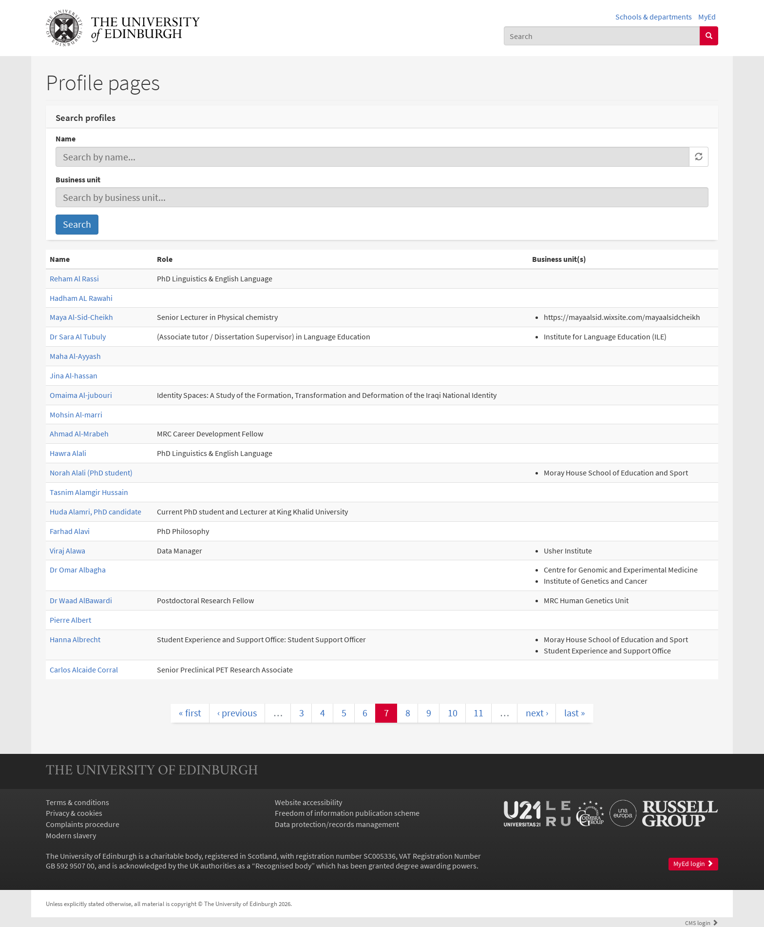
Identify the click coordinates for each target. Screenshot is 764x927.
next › (537, 713)
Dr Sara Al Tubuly (78, 336)
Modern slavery (71, 835)
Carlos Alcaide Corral (84, 669)
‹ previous (237, 713)
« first (190, 713)
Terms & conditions (77, 802)
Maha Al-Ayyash (75, 356)
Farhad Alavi (70, 531)
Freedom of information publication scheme (347, 813)
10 (453, 713)
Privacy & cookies (74, 813)
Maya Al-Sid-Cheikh (81, 317)
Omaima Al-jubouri (81, 395)
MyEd (707, 16)
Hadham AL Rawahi (81, 298)
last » (574, 713)
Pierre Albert (70, 620)
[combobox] (602, 35)
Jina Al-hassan (73, 375)
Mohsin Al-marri (76, 414)
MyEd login (693, 864)
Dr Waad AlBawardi (81, 600)
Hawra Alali (68, 453)
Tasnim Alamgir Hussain (89, 492)
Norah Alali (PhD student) (91, 472)
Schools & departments (653, 16)
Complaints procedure (82, 824)
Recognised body (283, 865)
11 (478, 713)
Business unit (78, 179)
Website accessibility (308, 802)
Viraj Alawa (67, 550)
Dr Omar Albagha (78, 569)
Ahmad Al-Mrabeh (79, 433)
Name (66, 138)
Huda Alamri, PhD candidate (95, 511)
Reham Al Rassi (74, 278)
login (701, 923)
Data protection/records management (337, 824)
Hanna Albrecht (75, 639)
